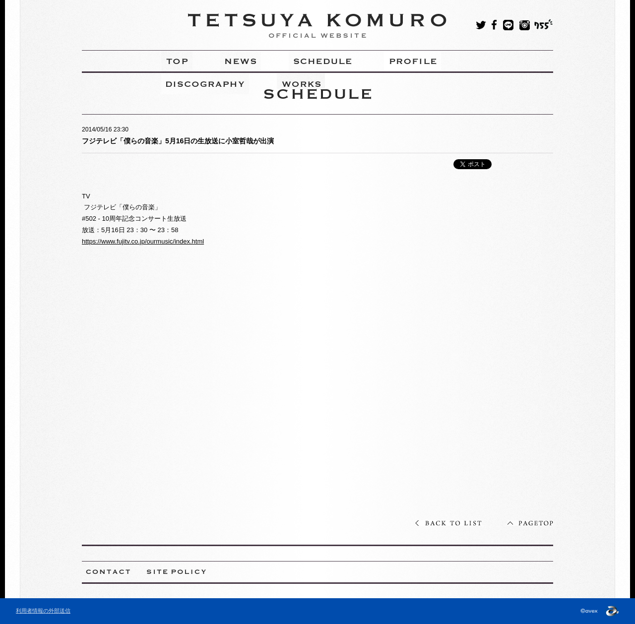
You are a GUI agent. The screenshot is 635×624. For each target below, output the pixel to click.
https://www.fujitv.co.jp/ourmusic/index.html (143, 241)
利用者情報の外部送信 (43, 611)
